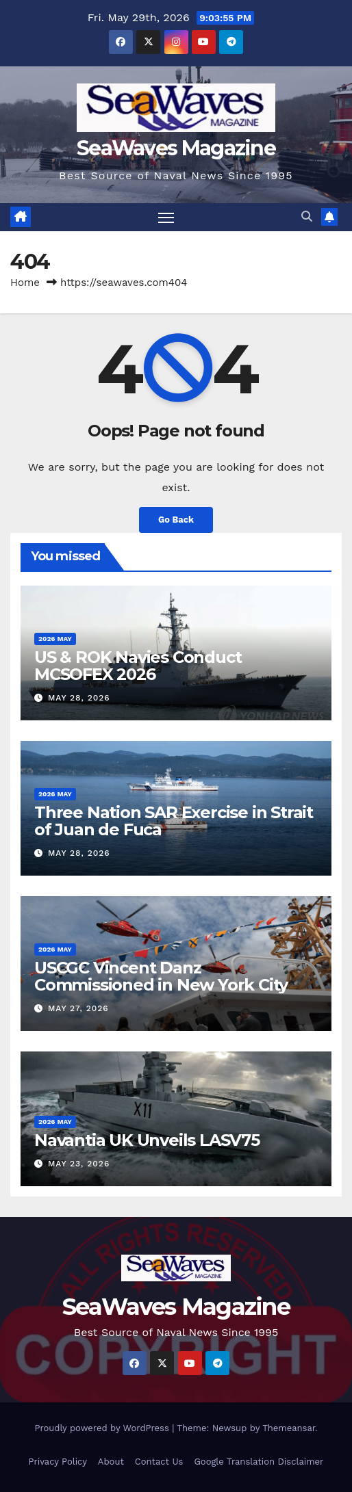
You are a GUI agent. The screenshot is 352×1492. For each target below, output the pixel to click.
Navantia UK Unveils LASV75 (147, 1140)
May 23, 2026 (79, 1163)
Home (25, 282)
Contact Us (159, 1461)
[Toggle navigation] (166, 217)
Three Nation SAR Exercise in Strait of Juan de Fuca (173, 820)
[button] (306, 216)
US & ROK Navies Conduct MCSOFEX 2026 (137, 665)
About (111, 1461)
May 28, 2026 (79, 698)
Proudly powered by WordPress (103, 1428)
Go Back (176, 519)
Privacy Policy (58, 1461)
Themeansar (288, 1428)
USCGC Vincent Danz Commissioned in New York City (161, 976)
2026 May (55, 638)
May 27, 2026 (78, 1008)
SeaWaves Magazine (176, 148)
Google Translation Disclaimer (258, 1461)
